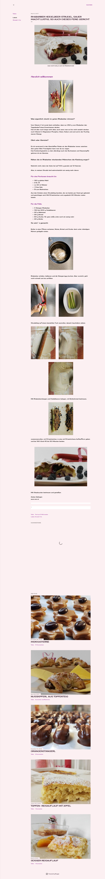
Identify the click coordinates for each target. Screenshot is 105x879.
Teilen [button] (14, 13)
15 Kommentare (39, 644)
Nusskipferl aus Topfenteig (49, 696)
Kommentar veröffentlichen (42, 699)
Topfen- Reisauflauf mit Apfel (51, 806)
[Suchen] (89, 5)
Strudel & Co (17, 20)
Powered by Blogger (52, 874)
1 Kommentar (38, 808)
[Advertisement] (61, 577)
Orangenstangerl (43, 751)
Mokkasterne (40, 642)
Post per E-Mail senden (41, 514)
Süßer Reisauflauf (44, 860)
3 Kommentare (39, 754)
